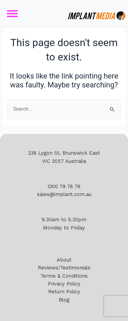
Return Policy (64, 292)
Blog (64, 300)
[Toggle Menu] (12, 13)
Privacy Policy (64, 284)
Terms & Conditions (64, 276)
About (64, 260)
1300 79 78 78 (64, 186)
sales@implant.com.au (64, 194)
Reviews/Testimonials (64, 268)
